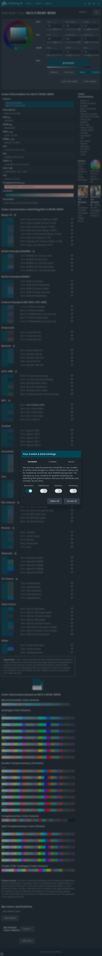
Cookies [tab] (52, 461)
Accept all (72, 501)
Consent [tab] (32, 461)
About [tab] (71, 461)
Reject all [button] (54, 501)
